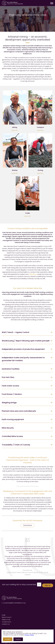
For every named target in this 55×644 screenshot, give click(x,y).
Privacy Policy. (29, 635)
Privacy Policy (6, 617)
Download (27, 525)
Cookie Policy (6, 622)
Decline (18, 639)
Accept (7, 639)
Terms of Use (6, 619)
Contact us (6, 624)
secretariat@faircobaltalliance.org (14, 603)
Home (3, 615)
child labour (33, 274)
